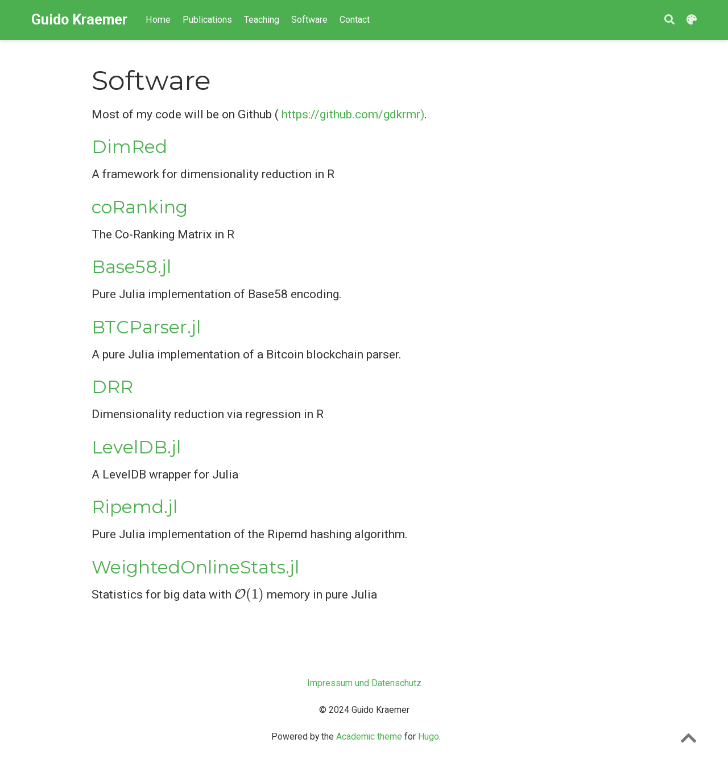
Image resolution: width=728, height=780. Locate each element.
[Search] (669, 20)
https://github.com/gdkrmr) (353, 114)
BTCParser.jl (146, 327)
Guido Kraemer (79, 19)
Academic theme (369, 736)
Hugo (428, 736)
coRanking (140, 207)
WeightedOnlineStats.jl (195, 567)
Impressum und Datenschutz (364, 683)
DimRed (129, 147)
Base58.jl (131, 267)
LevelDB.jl (136, 447)
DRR (112, 387)
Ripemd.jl (134, 507)
